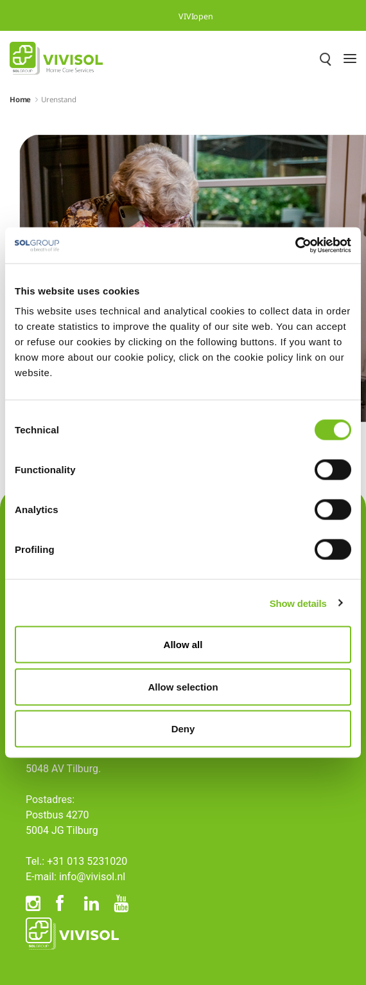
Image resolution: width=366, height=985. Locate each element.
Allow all (183, 644)
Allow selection (183, 686)
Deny (183, 728)
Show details (298, 602)
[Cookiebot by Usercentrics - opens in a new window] (295, 245)
